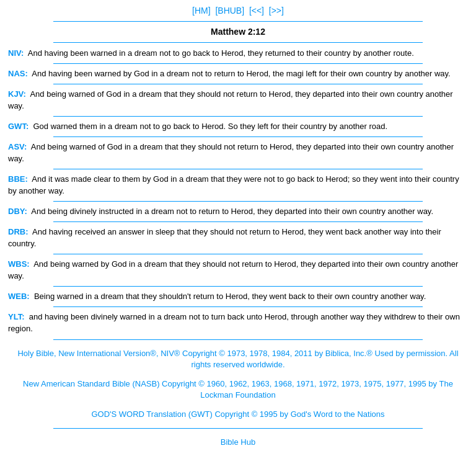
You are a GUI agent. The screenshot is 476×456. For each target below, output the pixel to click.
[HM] (201, 11)
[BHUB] (229, 11)
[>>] (276, 11)
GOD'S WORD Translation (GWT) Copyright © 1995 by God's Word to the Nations (237, 414)
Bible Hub (238, 442)
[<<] (256, 11)
